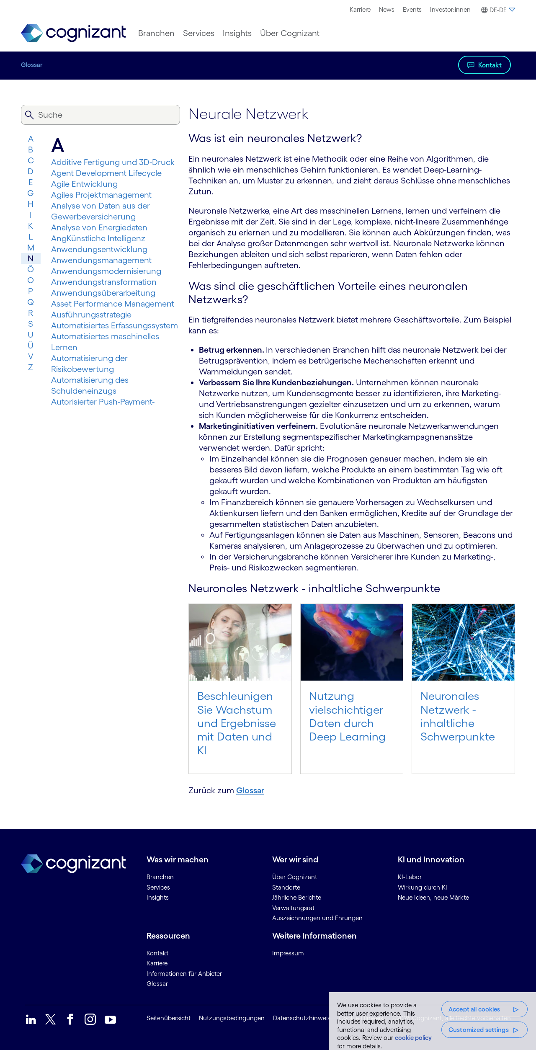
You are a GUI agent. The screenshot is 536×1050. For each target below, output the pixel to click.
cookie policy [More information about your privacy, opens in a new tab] (413, 1037)
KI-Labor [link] (410, 876)
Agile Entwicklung (84, 183)
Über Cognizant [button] (290, 33)
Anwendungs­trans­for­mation (104, 281)
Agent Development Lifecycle (106, 173)
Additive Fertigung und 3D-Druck (113, 162)
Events (412, 9)
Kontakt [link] (157, 953)
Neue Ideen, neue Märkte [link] (433, 897)
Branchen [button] (156, 33)
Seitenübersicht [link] (169, 1018)
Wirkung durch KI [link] (422, 887)
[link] (73, 33)
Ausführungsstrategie (91, 314)
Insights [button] (237, 33)
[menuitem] (360, 9)
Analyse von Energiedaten (99, 227)
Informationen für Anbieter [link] (184, 973)
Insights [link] (158, 897)
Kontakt (490, 65)
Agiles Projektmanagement (101, 194)
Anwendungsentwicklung (99, 249)
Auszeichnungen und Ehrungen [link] (317, 917)
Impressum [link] (288, 953)
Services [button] (198, 33)
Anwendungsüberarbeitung (103, 292)
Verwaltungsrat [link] (293, 907)
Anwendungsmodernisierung (106, 271)
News (386, 9)
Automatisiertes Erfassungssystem (114, 325)
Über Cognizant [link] (294, 876)
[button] (497, 10)
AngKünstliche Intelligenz (98, 238)
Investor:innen (450, 9)
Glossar (32, 64)
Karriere (360, 9)
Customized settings (478, 1029)
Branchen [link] (160, 876)
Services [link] (158, 887)
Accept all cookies (474, 1009)
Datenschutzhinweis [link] (301, 1018)
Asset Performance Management (112, 303)
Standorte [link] (286, 887)
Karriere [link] (157, 963)
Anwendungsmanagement (101, 260)
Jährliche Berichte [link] (296, 897)
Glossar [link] (157, 983)
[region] (432, 1021)
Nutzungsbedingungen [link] (232, 1018)
